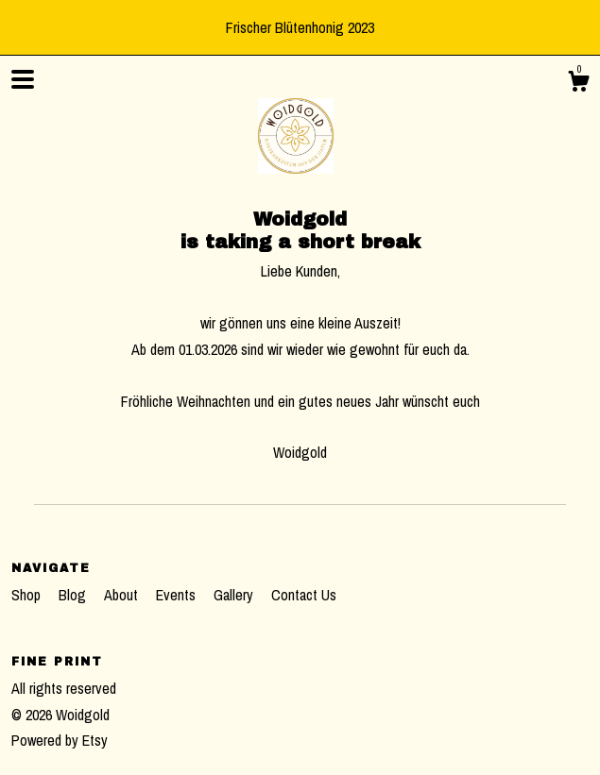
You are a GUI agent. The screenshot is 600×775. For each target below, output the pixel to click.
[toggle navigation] (22, 79)
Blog (74, 594)
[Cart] (578, 84)
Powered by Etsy (59, 740)
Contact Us (303, 594)
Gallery (235, 594)
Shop (27, 594)
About (123, 594)
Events (177, 594)
